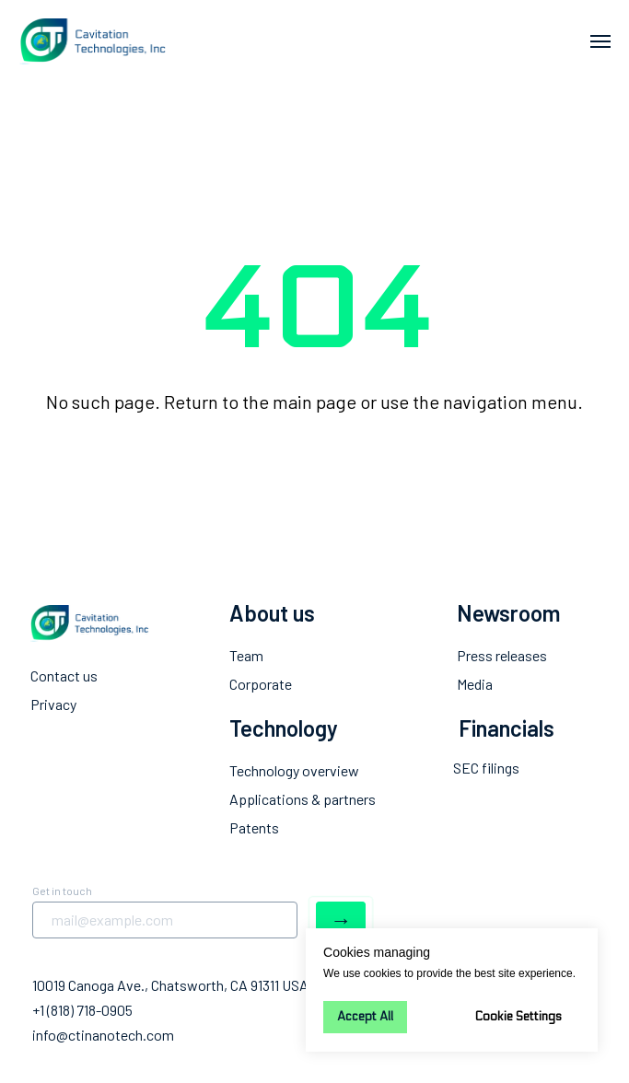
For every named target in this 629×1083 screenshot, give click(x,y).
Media (475, 684)
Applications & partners (302, 799)
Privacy (53, 704)
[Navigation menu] (600, 41)
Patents (254, 827)
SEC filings (486, 767)
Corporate (260, 684)
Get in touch (62, 890)
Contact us (64, 675)
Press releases (502, 655)
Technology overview (294, 770)
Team (246, 655)
